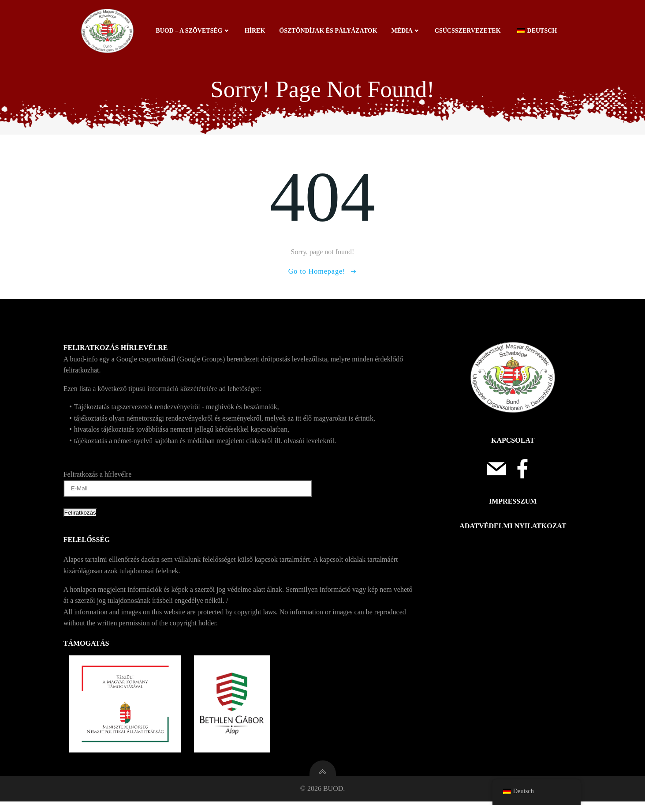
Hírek (255, 30)
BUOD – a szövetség (193, 30)
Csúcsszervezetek (468, 30)
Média (406, 30)
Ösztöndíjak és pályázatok (328, 30)
